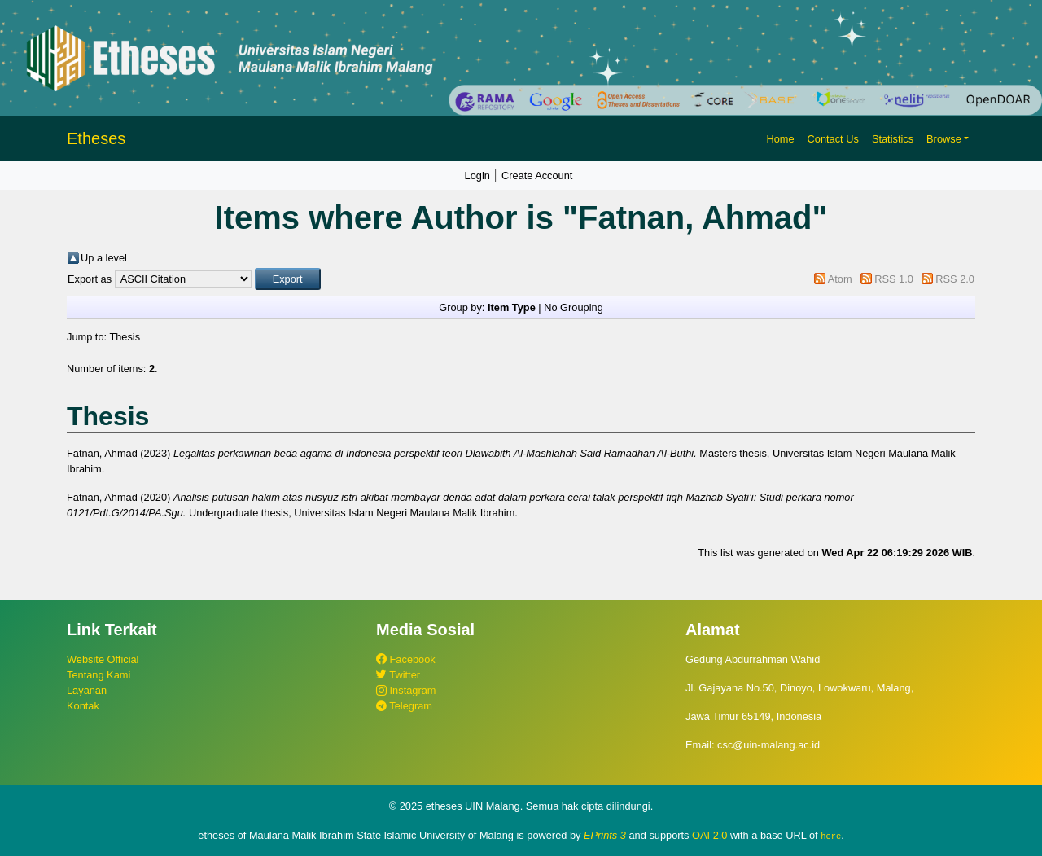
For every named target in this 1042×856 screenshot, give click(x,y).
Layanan (87, 690)
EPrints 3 (605, 835)
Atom (840, 279)
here (831, 835)
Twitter (398, 675)
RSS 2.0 (954, 279)
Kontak (83, 706)
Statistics (892, 139)
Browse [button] (943, 139)
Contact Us (833, 139)
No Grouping (573, 307)
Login (477, 175)
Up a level (104, 258)
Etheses (96, 138)
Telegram (404, 706)
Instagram (406, 690)
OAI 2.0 (709, 835)
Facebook (406, 659)
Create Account (537, 175)
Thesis (124, 337)
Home (780, 139)
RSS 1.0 (893, 279)
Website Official (102, 659)
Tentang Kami (98, 675)
